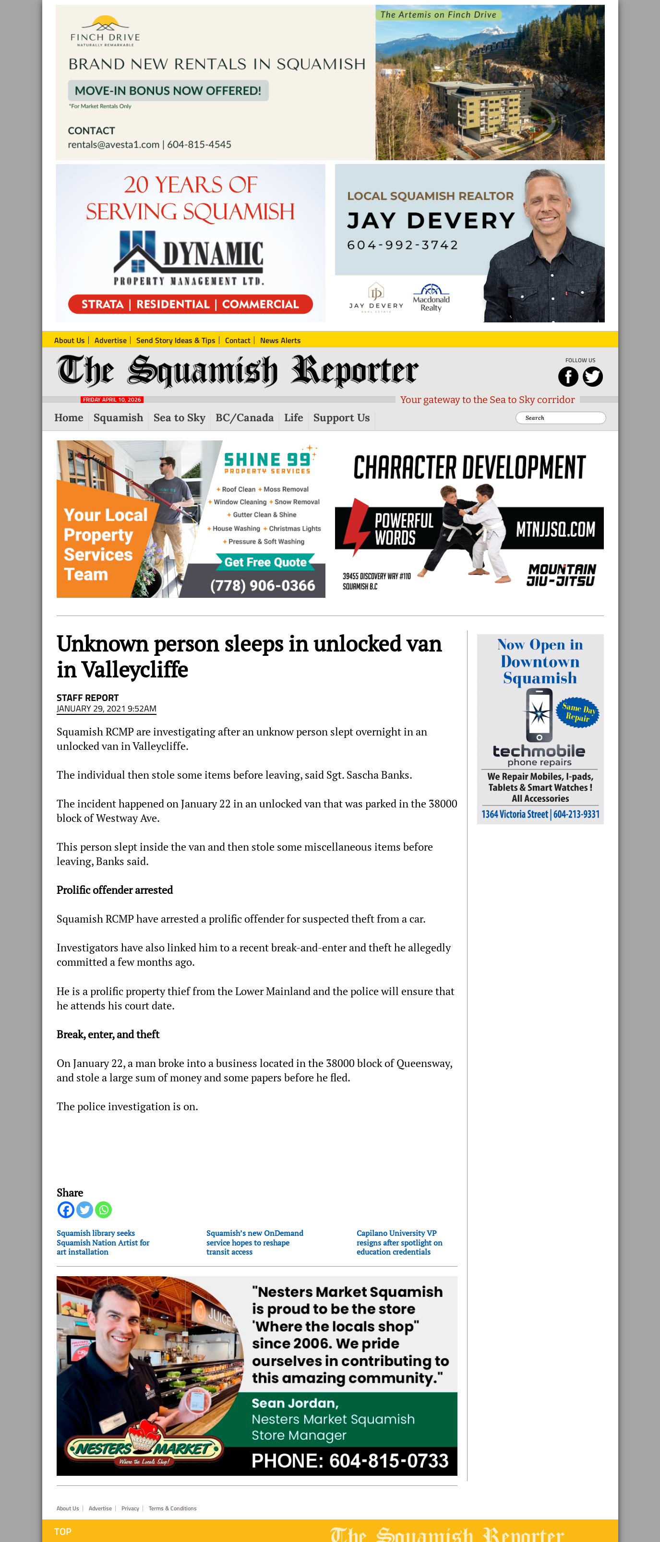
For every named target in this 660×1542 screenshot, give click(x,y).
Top (63, 1531)
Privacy (130, 1508)
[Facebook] (66, 1209)
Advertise (100, 1508)
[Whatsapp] (103, 1209)
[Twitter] (84, 1209)
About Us (68, 1508)
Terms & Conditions (173, 1508)
